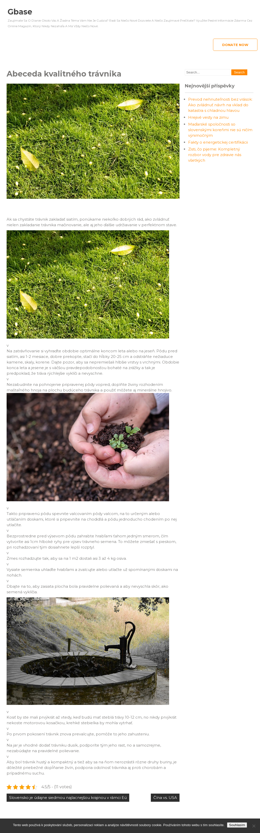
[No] (253, 825)
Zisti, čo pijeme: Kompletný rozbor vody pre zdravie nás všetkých (214, 155)
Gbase (20, 12)
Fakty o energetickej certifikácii (218, 142)
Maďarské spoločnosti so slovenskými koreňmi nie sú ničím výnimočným (220, 130)
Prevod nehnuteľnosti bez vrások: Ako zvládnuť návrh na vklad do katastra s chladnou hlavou (220, 105)
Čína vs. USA (165, 797)
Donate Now (235, 45)
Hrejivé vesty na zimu (208, 117)
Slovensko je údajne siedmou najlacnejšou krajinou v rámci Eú (68, 797)
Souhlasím (237, 825)
